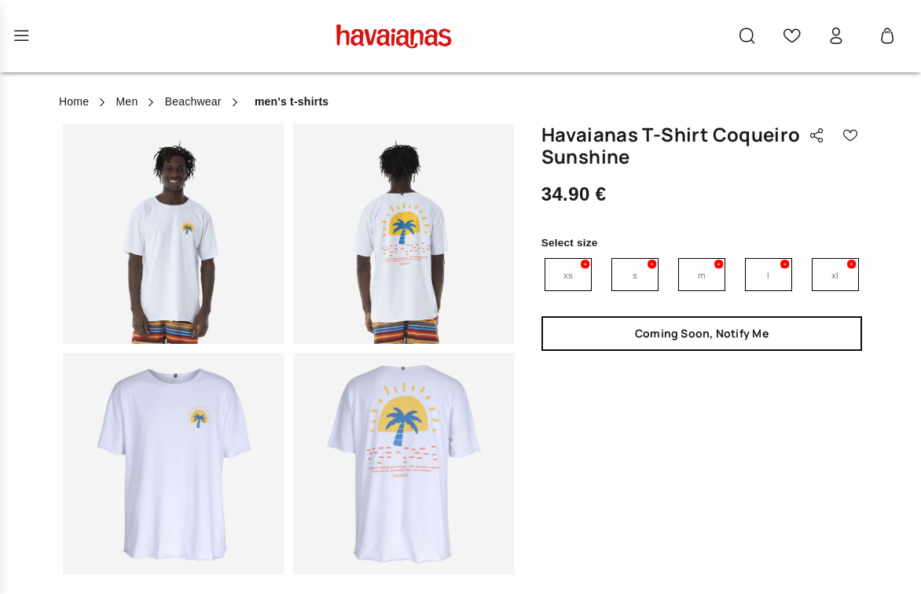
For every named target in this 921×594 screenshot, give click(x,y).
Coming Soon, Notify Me (702, 333)
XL (834, 275)
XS (568, 275)
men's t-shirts (291, 101)
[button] (747, 36)
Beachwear (193, 101)
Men (127, 101)
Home (74, 101)
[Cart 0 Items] (887, 36)
